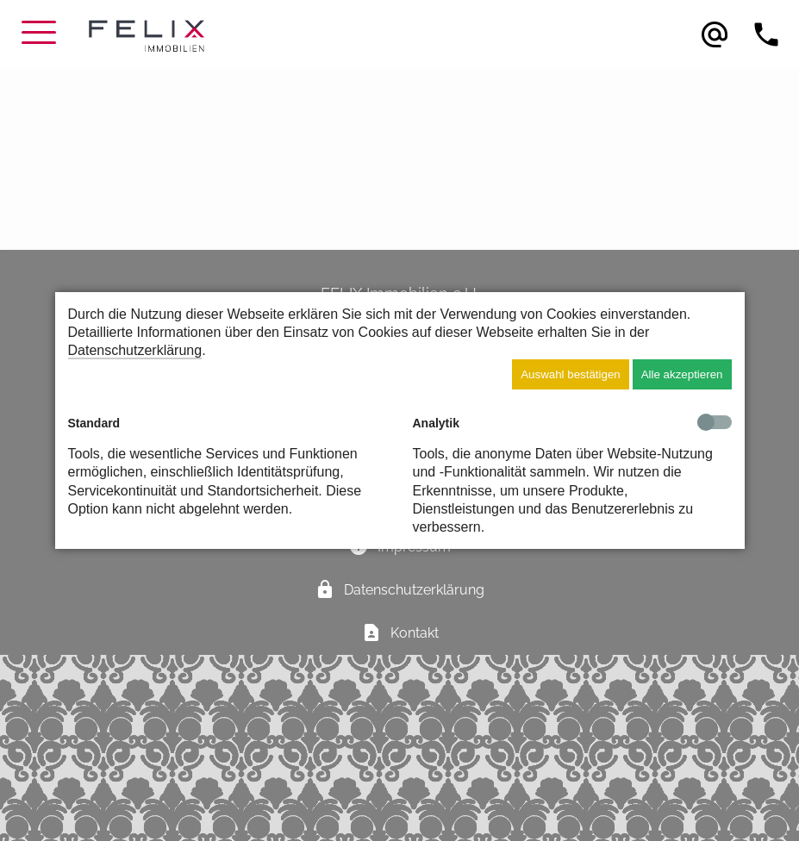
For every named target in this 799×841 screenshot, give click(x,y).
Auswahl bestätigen (571, 374)
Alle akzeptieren (682, 374)
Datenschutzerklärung (135, 350)
